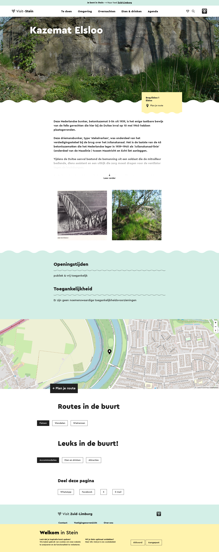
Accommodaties (48, 460)
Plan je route (156, 105)
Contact (62, 523)
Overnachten (106, 11)
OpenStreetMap (203, 387)
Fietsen (43, 423)
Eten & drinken (132, 11)
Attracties (94, 460)
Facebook (87, 492)
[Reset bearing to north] (216, 331)
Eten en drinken (73, 460)
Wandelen (60, 423)
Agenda (153, 11)
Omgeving (85, 11)
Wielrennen (79, 423)
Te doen (66, 11)
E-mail (118, 492)
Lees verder (109, 176)
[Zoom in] (216, 323)
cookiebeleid (110, 542)
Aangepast (153, 542)
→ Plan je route (64, 388)
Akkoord (137, 542)
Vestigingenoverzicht (85, 523)
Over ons (108, 523)
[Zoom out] (216, 327)
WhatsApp (65, 492)
